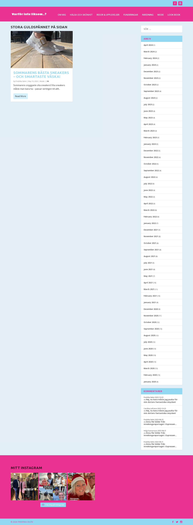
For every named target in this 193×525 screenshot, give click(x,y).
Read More (20, 96)
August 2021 (149, 256)
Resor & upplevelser (108, 13)
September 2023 (151, 91)
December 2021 (151, 229)
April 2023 (148, 124)
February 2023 (150, 137)
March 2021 (149, 289)
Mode (160, 13)
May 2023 (148, 117)
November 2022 (151, 157)
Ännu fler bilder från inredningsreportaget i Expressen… (160, 422)
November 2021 (151, 236)
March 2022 (149, 210)
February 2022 (150, 216)
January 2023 (150, 144)
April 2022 (148, 203)
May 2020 (148, 355)
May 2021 (148, 276)
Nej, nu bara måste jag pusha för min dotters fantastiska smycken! (160, 400)
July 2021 (148, 262)
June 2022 (148, 190)
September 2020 (151, 329)
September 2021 (151, 249)
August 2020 (149, 335)
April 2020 (148, 362)
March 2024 (149, 51)
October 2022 (150, 163)
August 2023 (149, 98)
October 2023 (150, 84)
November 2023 (151, 78)
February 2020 (150, 375)
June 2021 (148, 269)
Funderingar (130, 13)
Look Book (174, 13)
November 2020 (151, 315)
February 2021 (150, 295)
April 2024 (148, 45)
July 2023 (148, 104)
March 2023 (149, 130)
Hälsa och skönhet (81, 13)
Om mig (62, 13)
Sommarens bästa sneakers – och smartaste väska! (41, 74)
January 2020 (150, 381)
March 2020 (149, 368)
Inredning (147, 13)
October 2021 (150, 243)
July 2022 (148, 183)
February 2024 (150, 58)
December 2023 (151, 71)
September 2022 (151, 170)
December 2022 (151, 150)
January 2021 (150, 302)
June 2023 (148, 111)
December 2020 (151, 309)
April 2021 (148, 282)
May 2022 (148, 196)
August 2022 (149, 177)
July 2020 (148, 342)
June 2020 (148, 348)
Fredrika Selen (21, 81)
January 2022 (150, 223)
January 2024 (150, 65)
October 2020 (150, 322)
